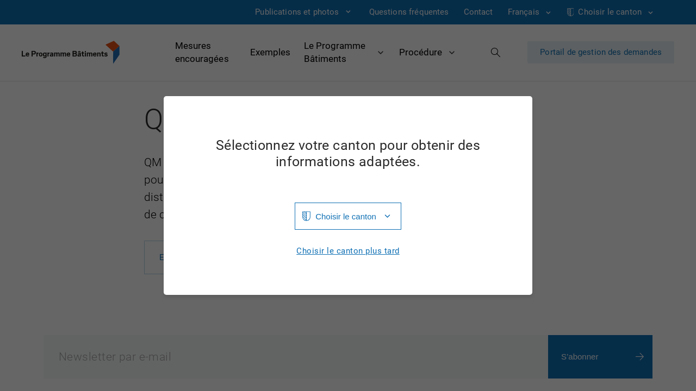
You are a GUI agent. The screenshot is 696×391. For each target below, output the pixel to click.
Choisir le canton (345, 216)
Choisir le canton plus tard (348, 251)
